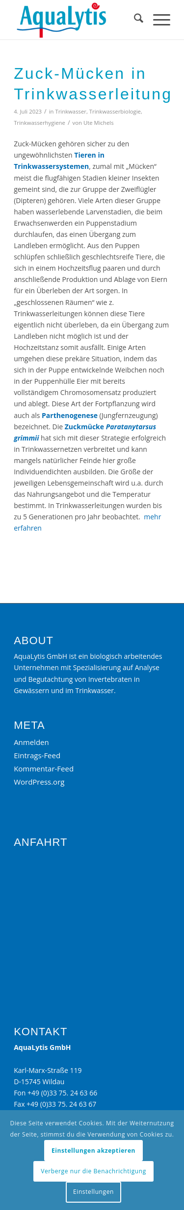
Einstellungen (93, 1191)
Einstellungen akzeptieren (93, 1150)
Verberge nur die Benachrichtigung (93, 1171)
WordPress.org (39, 782)
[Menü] (156, 19)
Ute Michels (98, 122)
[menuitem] (133, 19)
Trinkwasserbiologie (115, 111)
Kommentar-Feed (44, 768)
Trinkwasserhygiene (39, 122)
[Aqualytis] (76, 19)
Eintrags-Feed (37, 755)
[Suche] (133, 19)
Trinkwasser (70, 111)
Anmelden (31, 742)
